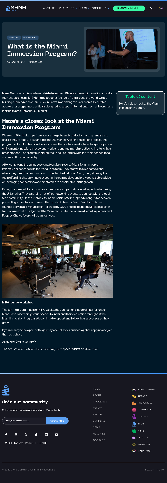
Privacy (149, 470)
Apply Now (10, 341)
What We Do (67, 8)
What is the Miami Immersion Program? (38, 349)
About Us (50, 8)
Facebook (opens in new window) (6, 434)
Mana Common (19, 470)
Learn (83, 8)
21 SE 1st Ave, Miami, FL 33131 (26, 443)
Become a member (129, 8)
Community (99, 8)
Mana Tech (14, 37)
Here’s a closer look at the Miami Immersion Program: (139, 106)
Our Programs (30, 37)
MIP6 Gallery (27, 341)
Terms (161, 470)
